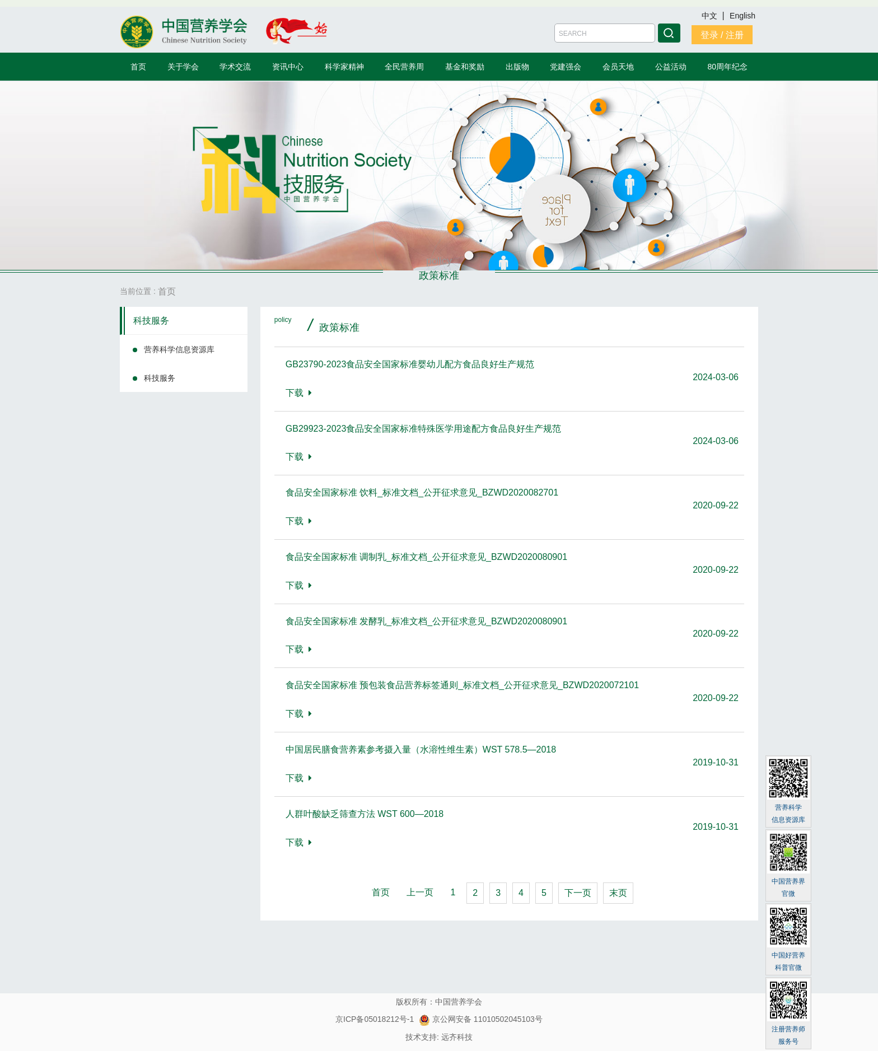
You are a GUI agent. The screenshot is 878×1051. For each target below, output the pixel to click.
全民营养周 (404, 66)
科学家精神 (344, 66)
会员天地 (618, 66)
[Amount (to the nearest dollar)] (604, 33)
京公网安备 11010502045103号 (481, 1019)
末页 (618, 893)
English (742, 15)
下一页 (577, 893)
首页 (138, 66)
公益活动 (670, 66)
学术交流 (235, 66)
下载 (299, 393)
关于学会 (183, 66)
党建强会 (565, 66)
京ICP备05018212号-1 (374, 1019)
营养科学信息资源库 (179, 349)
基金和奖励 (464, 66)
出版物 (517, 66)
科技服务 (151, 320)
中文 (711, 15)
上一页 (420, 892)
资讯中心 (287, 66)
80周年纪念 (728, 66)
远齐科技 (457, 1037)
